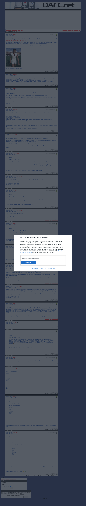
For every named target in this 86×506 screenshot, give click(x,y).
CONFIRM (28, 262)
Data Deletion (34, 268)
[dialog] (43, 253)
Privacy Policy (51, 268)
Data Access (43, 268)
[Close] (69, 237)
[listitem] (43, 258)
